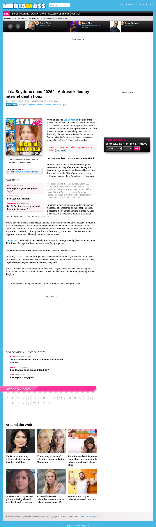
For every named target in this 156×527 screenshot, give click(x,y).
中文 (151, 4)
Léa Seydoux (33, 18)
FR (133, 4)
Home (6, 14)
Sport (43, 14)
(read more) (60, 150)
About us (47, 516)
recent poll (12, 240)
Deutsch (39, 105)
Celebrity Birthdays (58, 14)
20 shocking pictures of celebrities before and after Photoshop (50, 459)
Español (31, 105)
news (18, 172)
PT (147, 4)
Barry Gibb (87, 23)
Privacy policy (92, 516)
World (34, 14)
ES (137, 4)
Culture (24, 14)
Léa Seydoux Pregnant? (19, 199)
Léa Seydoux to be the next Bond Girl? (29, 370)
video (35, 172)
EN (129, 4)
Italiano (48, 105)
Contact (75, 14)
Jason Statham (132, 23)
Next (18, 26)
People (14, 14)
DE (140, 4)
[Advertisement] (78, 61)
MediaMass (9, 18)
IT (144, 4)
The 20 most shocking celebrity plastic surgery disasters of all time (18, 459)
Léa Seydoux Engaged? (22, 377)
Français (22, 105)
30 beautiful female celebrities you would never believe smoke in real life (51, 499)
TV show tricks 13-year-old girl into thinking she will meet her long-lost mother (19, 499)
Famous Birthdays (115, 140)
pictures (25, 172)
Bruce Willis (45, 23)
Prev (10, 26)
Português (57, 105)
